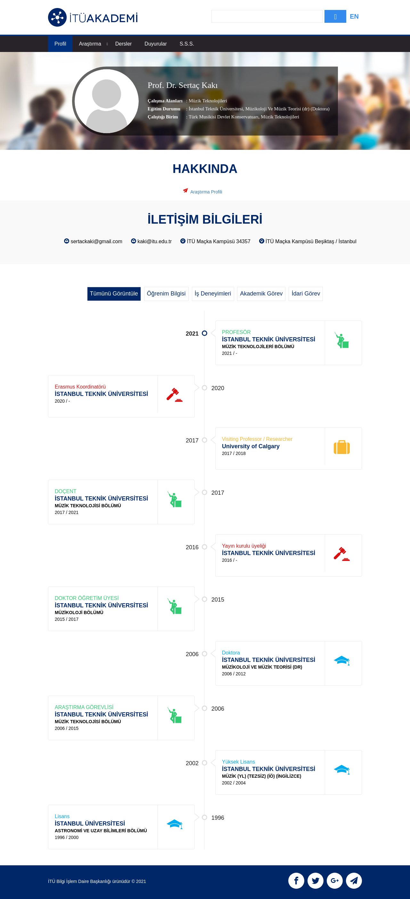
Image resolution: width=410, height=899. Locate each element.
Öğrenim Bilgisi (166, 293)
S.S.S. (187, 44)
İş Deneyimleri (213, 293)
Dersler (123, 44)
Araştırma (93, 44)
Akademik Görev (261, 293)
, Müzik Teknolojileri (278, 116)
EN (354, 16)
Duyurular (155, 44)
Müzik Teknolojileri (208, 100)
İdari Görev (305, 293)
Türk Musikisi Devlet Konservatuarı (223, 116)
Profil (60, 44)
